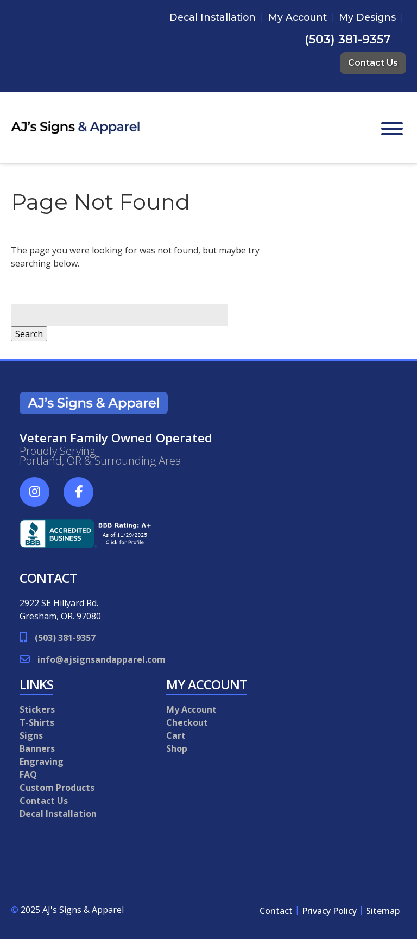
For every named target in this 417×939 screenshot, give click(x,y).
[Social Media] (40, 498)
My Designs (367, 17)
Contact (276, 911)
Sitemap (383, 911)
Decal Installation (212, 17)
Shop (176, 748)
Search (29, 334)
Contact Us (373, 63)
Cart (176, 735)
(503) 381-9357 (347, 39)
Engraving (42, 761)
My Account (297, 17)
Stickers (37, 709)
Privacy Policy (329, 911)
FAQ (28, 775)
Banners (37, 748)
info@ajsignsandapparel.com (101, 659)
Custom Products (57, 788)
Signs (31, 735)
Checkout (187, 722)
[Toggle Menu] (392, 128)
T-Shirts (37, 722)
